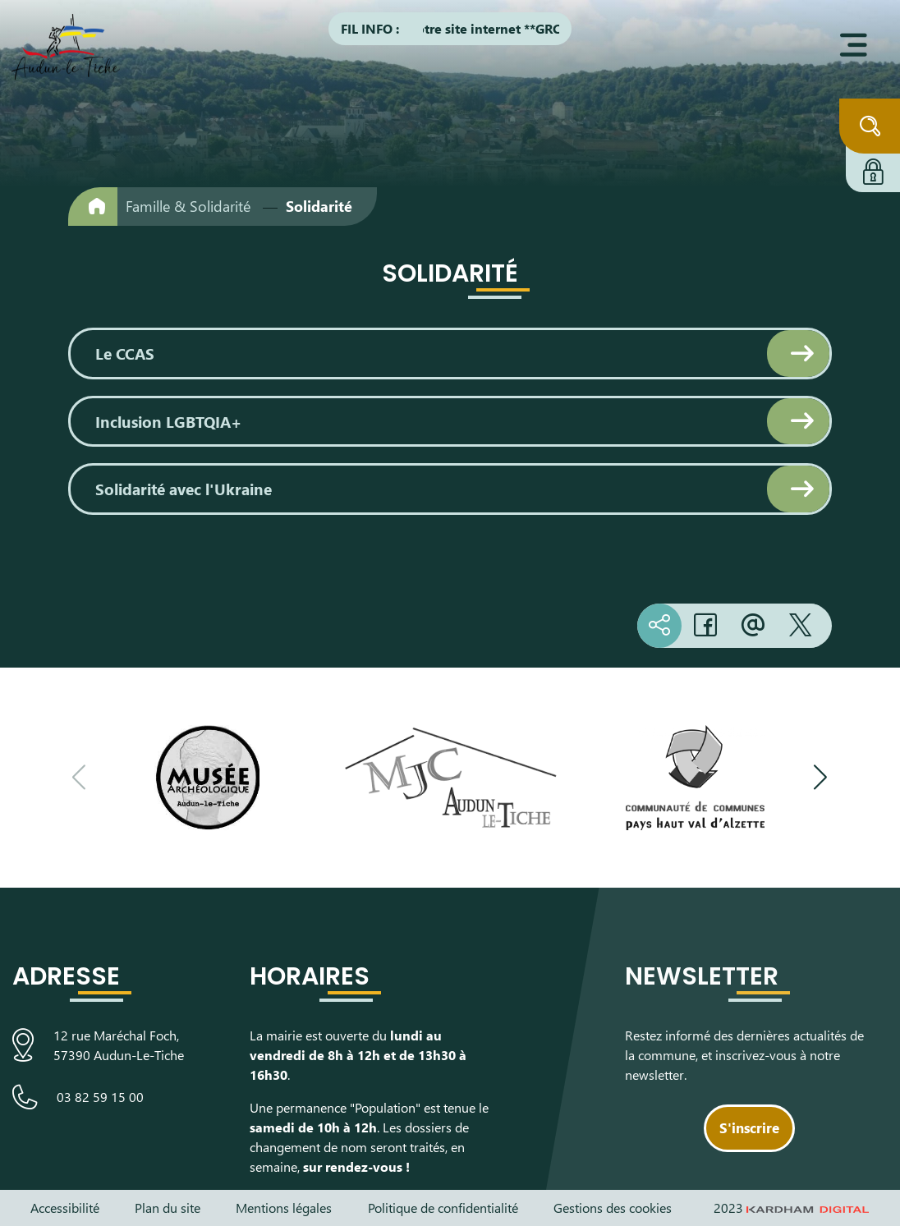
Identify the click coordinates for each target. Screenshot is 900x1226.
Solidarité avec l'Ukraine (183, 488)
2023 (792, 1207)
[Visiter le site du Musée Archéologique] (206, 777)
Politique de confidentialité (443, 1207)
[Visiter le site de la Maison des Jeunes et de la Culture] (450, 777)
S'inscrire (749, 1127)
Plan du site (167, 1207)
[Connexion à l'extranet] (873, 169)
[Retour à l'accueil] (92, 206)
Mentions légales (284, 1207)
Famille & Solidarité (188, 206)
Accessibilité (64, 1207)
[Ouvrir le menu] (853, 45)
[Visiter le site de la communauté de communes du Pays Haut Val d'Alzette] (695, 777)
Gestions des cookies (612, 1207)
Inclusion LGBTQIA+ (168, 421)
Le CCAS (124, 353)
